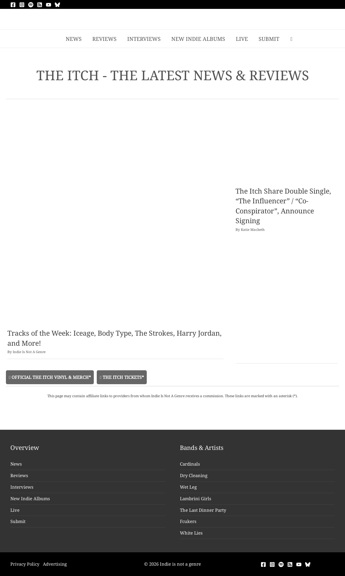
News (16, 464)
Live (15, 510)
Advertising (56, 564)
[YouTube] (48, 4)
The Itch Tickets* (123, 377)
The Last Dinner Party (203, 510)
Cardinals (190, 464)
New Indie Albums (30, 498)
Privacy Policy (25, 564)
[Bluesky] (57, 4)
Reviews (19, 475)
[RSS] (39, 4)
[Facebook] (13, 4)
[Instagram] (22, 4)
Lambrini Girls (195, 498)
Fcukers (188, 521)
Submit (17, 521)
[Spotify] (30, 4)
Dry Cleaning (193, 475)
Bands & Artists (202, 447)
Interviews (21, 487)
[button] (292, 38)
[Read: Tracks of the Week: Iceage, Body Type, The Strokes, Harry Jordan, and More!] (115, 218)
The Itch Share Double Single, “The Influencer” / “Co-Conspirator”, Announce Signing (285, 206)
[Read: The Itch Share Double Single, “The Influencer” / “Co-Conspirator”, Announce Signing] (287, 147)
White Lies (191, 533)
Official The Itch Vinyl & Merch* (51, 377)
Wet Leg (188, 487)
